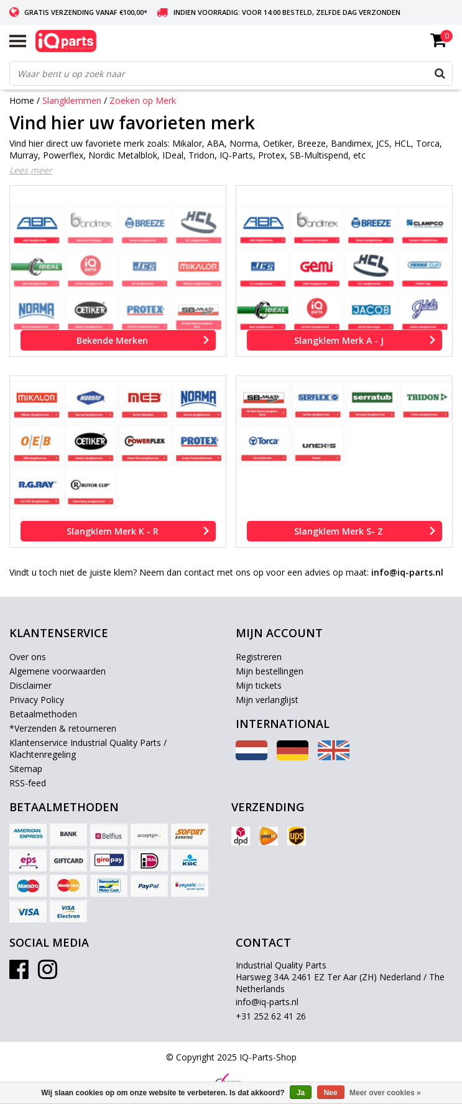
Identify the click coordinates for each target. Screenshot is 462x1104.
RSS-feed (27, 783)
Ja (301, 1092)
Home (21, 100)
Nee (331, 1092)
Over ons (27, 657)
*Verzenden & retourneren (62, 728)
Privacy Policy (36, 700)
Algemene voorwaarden (57, 671)
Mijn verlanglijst (267, 700)
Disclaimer (30, 685)
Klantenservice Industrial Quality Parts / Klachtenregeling (88, 748)
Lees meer (30, 170)
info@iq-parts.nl (267, 1002)
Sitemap (25, 769)
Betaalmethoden (43, 714)
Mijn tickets (259, 685)
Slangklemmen (71, 100)
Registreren (259, 657)
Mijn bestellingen (269, 671)
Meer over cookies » (385, 1092)
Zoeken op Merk (142, 100)
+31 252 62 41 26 (271, 1016)
